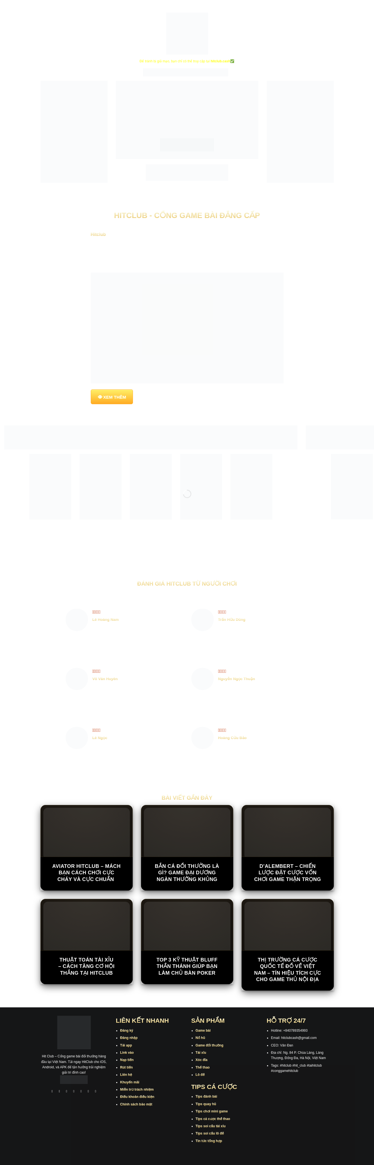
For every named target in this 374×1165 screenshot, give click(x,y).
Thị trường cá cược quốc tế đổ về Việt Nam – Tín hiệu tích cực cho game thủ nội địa (287, 969)
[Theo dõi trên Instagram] (59, 1091)
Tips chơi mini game (212, 1111)
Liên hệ (126, 1075)
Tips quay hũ (206, 1104)
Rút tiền (126, 1067)
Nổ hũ (200, 1038)
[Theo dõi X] (74, 1091)
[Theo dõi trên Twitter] (81, 1091)
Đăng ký (126, 1031)
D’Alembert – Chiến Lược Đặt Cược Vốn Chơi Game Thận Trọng (287, 872)
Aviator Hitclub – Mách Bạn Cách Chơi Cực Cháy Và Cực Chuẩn (86, 872)
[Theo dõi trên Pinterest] (95, 1091)
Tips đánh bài (206, 1096)
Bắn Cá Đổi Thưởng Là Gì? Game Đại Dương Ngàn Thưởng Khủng (187, 872)
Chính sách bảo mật (136, 1104)
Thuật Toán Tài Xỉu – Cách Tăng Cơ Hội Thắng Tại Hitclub (86, 966)
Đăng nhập (128, 1038)
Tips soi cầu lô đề (210, 1133)
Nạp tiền (127, 1060)
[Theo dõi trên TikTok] (66, 1091)
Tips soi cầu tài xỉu (210, 1126)
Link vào (127, 1053)
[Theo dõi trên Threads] (88, 1091)
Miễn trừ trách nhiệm (137, 1089)
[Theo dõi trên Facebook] (52, 1091)
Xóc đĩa (202, 1060)
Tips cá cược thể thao (213, 1119)
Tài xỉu (201, 1053)
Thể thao (203, 1067)
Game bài (203, 1031)
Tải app (126, 1045)
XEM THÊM (114, 397)
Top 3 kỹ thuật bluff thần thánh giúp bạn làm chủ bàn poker (187, 966)
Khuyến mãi (129, 1082)
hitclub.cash (220, 61)
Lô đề (200, 1075)
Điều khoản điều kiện (137, 1097)
